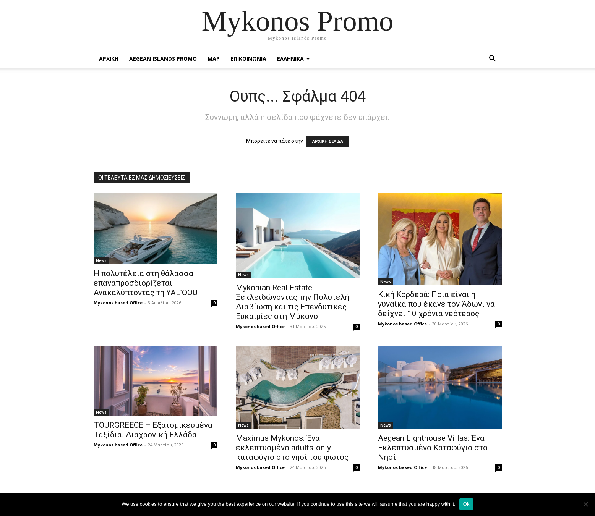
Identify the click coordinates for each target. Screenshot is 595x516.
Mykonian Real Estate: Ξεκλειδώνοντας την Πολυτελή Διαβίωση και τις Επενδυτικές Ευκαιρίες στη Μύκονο (292, 302)
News (101, 260)
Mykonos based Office (118, 303)
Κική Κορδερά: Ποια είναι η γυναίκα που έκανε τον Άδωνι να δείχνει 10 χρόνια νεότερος (436, 304)
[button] (492, 59)
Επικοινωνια (248, 58)
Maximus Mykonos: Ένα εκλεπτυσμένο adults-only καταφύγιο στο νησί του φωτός (292, 448)
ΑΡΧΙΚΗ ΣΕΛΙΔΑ (327, 141)
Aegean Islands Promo (163, 58)
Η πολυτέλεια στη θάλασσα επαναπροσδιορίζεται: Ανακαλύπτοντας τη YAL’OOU (146, 283)
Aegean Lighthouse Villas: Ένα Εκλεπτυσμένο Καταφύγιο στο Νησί (433, 448)
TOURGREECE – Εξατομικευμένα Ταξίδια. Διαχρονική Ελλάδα (153, 430)
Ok (466, 504)
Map (214, 58)
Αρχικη (108, 58)
